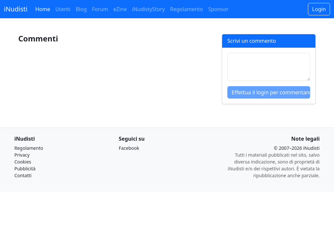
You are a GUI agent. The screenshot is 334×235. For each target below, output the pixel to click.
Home (42, 9)
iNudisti (15, 9)
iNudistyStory (148, 9)
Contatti (23, 175)
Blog (81, 9)
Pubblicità (25, 168)
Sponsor (218, 9)
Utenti (62, 9)
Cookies (22, 162)
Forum (100, 9)
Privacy (22, 155)
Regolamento (186, 9)
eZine (120, 9)
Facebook (129, 148)
